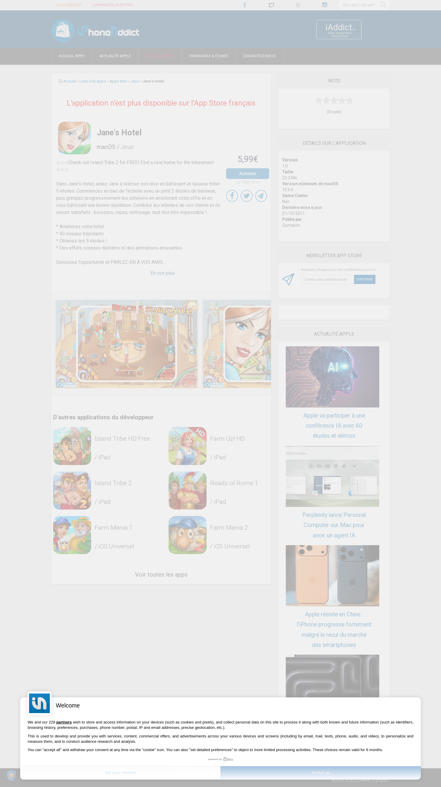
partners (64, 722)
